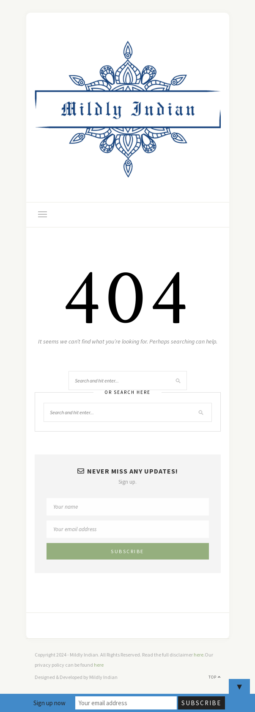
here (198, 654)
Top (214, 677)
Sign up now (49, 703)
